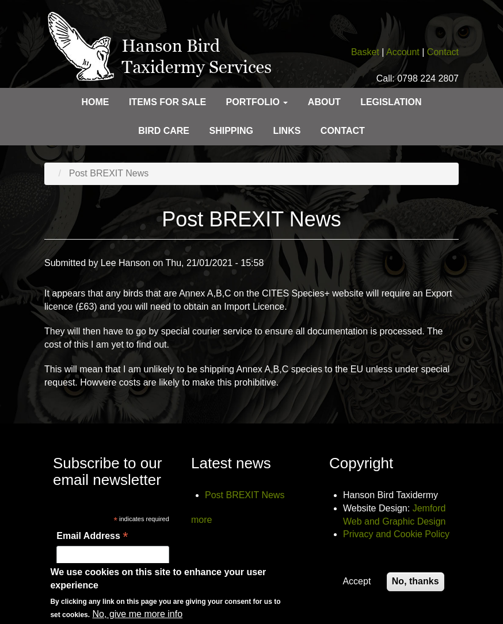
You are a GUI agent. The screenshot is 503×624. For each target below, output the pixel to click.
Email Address (92, 536)
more (201, 520)
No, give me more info (138, 617)
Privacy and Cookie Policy (396, 534)
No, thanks (415, 584)
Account (403, 52)
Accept (356, 584)
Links (286, 131)
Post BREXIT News (244, 495)
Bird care (163, 131)
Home (95, 102)
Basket (365, 52)
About (324, 102)
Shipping (231, 131)
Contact (443, 52)
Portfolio (257, 102)
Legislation (390, 102)
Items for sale (167, 102)
